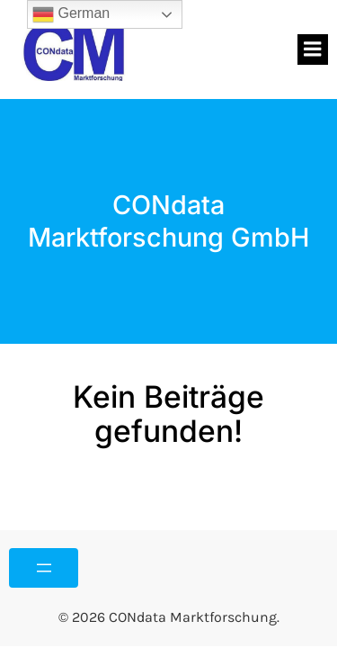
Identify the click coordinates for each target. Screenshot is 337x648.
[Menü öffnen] (43, 568)
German (71, 14)
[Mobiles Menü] (312, 49)
